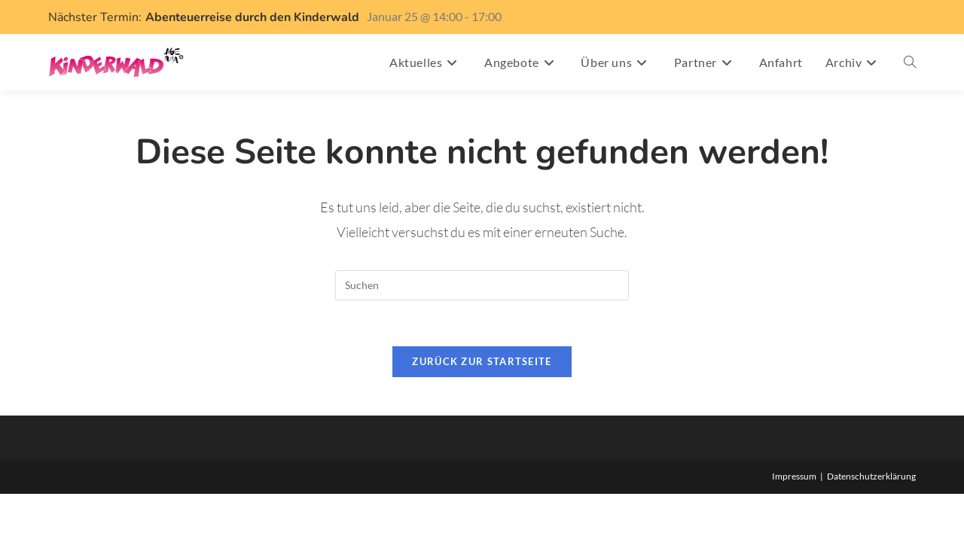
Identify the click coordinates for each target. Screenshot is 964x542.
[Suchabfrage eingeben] (482, 285)
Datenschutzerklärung (871, 476)
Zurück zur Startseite (481, 361)
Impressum (794, 476)
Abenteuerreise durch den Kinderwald (252, 17)
